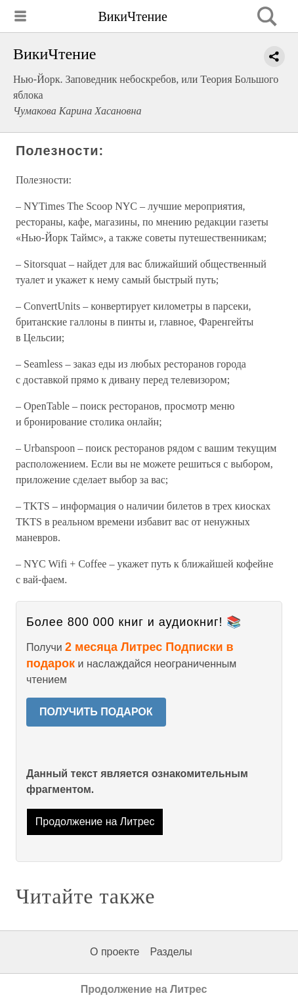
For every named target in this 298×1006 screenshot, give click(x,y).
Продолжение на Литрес (95, 821)
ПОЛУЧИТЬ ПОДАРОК (96, 711)
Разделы (171, 951)
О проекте (114, 951)
